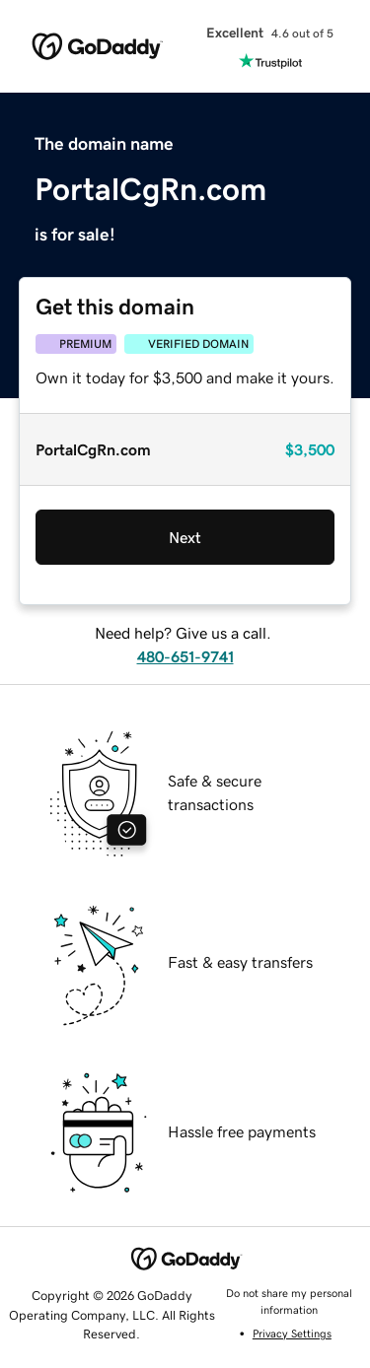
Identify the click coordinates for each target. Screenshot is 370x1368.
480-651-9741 (185, 656)
